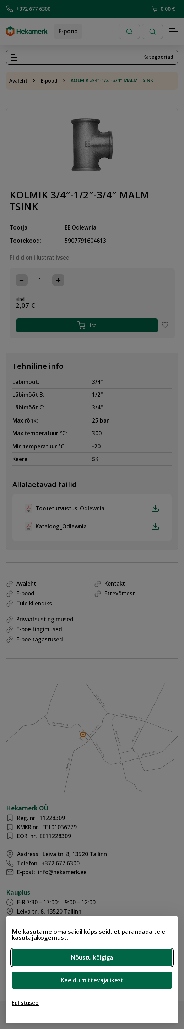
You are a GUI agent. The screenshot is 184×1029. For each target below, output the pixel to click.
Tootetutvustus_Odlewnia (97, 508)
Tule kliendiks (34, 603)
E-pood (68, 31)
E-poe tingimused (39, 629)
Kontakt (114, 583)
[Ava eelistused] (25, 1002)
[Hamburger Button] (173, 31)
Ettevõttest (119, 593)
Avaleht (18, 80)
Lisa (87, 325)
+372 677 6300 (28, 8)
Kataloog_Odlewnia (97, 526)
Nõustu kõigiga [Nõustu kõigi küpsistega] (92, 957)
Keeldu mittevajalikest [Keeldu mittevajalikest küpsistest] (92, 980)
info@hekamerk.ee (62, 872)
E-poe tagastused (39, 639)
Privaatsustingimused (45, 619)
